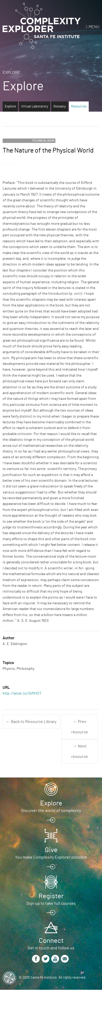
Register (51, 896)
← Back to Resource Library (31, 722)
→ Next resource (79, 751)
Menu (93, 27)
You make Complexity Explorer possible (51, 857)
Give (51, 850)
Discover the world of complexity (51, 811)
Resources (79, 106)
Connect (51, 940)
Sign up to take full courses (51, 903)
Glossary (59, 106)
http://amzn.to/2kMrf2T (22, 693)
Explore (11, 72)
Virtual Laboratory (34, 106)
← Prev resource (79, 727)
